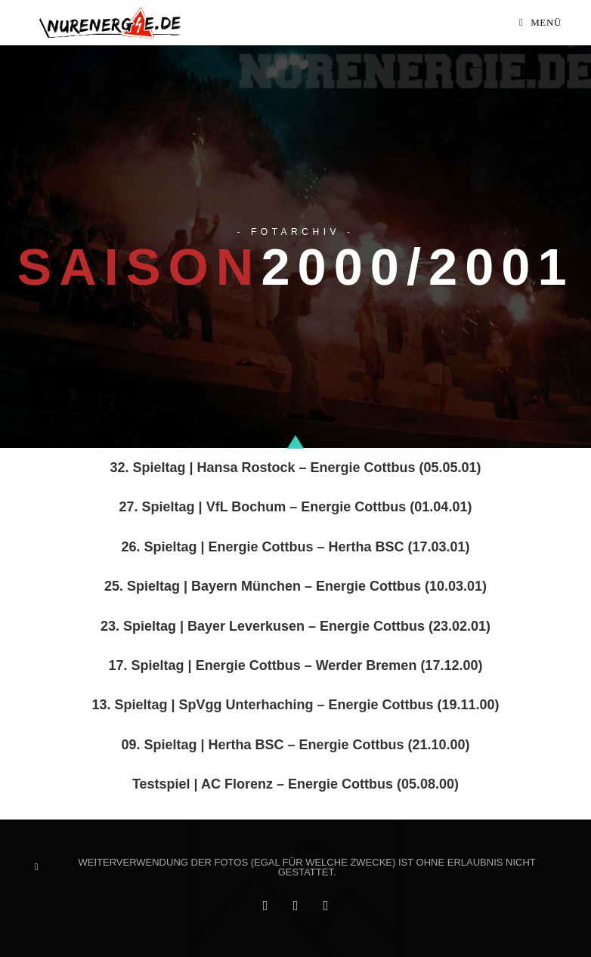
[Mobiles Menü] (540, 22)
